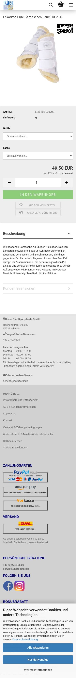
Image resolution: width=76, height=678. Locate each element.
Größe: (7, 128)
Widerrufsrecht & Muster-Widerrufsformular (28, 434)
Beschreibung (14, 233)
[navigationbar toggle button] (71, 5)
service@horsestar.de (16, 568)
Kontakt (7, 420)
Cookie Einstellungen (15, 447)
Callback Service (12, 441)
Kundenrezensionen (19, 288)
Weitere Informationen (38, 670)
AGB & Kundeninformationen (19, 406)
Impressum (9, 413)
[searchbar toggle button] (51, 5)
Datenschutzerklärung (25, 639)
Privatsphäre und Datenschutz (20, 399)
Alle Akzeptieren (38, 647)
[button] (9, 182)
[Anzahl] (38, 182)
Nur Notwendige (38, 659)
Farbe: (7, 147)
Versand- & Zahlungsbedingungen (22, 427)
